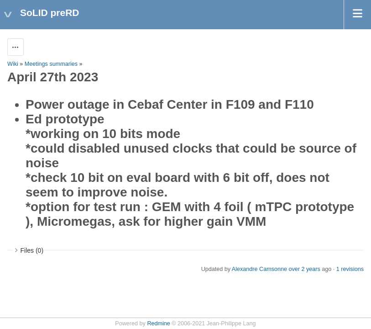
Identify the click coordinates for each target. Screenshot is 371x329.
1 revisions (350, 269)
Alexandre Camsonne (259, 269)
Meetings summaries (51, 64)
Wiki (12, 64)
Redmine (158, 323)
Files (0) (32, 250)
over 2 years (304, 269)
